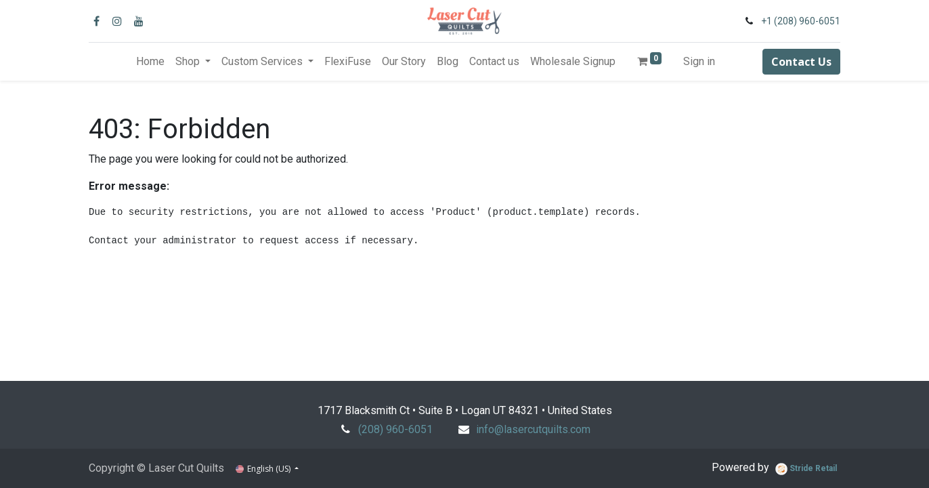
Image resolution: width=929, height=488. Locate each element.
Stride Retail (806, 469)
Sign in (699, 61)
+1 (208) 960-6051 (800, 21)
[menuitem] (150, 61)
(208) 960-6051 (395, 429)
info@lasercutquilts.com (533, 429)
